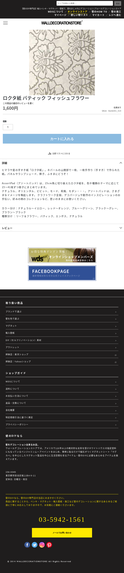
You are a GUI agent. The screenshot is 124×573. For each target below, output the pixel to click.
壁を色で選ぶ (12, 318)
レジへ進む (115, 15)
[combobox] (85, 3)
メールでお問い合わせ (62, 533)
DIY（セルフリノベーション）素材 (23, 340)
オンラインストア (78, 11)
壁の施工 (116, 11)
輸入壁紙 (10, 332)
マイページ (60, 15)
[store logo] (62, 22)
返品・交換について (16, 403)
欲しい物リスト (79, 15)
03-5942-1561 (62, 519)
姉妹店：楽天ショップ (17, 354)
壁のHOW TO (99, 11)
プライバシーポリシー (17, 424)
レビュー (7, 228)
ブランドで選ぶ (14, 311)
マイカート (98, 15)
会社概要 (10, 410)
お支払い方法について (17, 395)
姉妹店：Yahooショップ (18, 361)
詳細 (4, 163)
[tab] (62, 162)
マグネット (11, 325)
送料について (12, 388)
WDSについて (56, 11)
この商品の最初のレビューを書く (18, 103)
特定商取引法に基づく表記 (19, 417)
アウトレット (12, 347)
